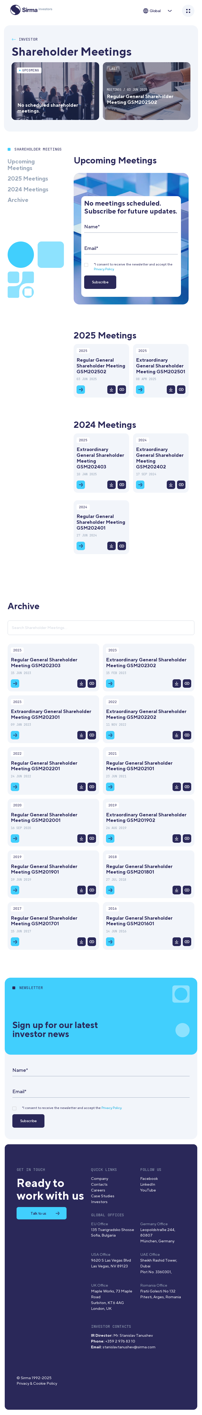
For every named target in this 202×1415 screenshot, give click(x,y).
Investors (99, 1201)
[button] (157, 11)
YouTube (148, 1190)
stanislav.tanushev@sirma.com (129, 1347)
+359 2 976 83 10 (120, 1341)
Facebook (149, 1178)
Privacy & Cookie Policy (37, 1383)
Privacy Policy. (104, 269)
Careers (98, 1190)
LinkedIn (147, 1184)
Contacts (99, 1184)
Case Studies (102, 1196)
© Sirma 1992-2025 (34, 1377)
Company (99, 1178)
